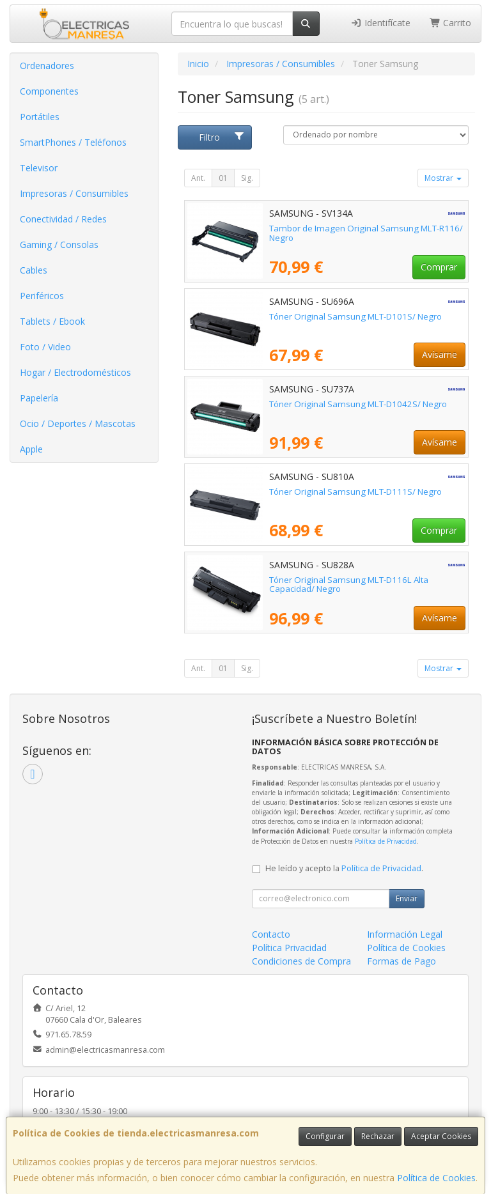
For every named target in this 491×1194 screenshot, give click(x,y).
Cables (33, 270)
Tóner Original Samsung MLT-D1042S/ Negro (358, 404)
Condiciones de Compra (301, 961)
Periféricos (42, 296)
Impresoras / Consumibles (74, 193)
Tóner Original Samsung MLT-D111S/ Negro (355, 491)
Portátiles (39, 117)
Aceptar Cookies (441, 1136)
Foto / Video (45, 347)
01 (223, 178)
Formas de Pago (401, 961)
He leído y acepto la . (344, 868)
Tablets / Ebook (52, 321)
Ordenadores (47, 65)
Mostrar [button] (443, 178)
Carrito (451, 23)
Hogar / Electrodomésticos (75, 372)
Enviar (406, 898)
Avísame (439, 354)
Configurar (325, 1136)
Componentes (49, 91)
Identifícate (380, 23)
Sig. (247, 178)
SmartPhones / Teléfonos (73, 142)
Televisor (39, 168)
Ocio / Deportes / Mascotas (78, 423)
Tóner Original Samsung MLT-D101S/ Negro (355, 316)
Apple (31, 449)
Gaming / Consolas (59, 244)
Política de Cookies (436, 1178)
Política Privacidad (289, 948)
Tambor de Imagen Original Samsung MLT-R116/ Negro (366, 233)
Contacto (271, 934)
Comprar (439, 267)
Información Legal (404, 934)
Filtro (222, 137)
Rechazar (377, 1136)
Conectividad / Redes (63, 219)
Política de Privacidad (386, 841)
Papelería (39, 398)
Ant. (198, 178)
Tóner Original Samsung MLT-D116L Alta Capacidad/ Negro (348, 584)
